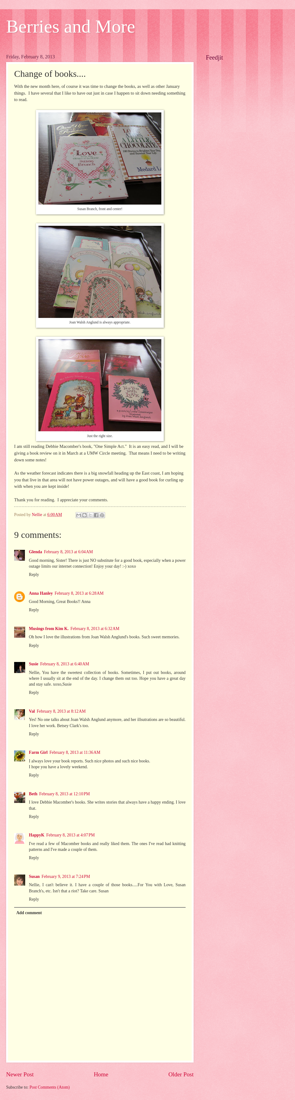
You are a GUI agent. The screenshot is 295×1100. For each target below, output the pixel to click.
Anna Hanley (41, 593)
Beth (33, 794)
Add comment (29, 912)
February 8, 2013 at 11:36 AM (74, 752)
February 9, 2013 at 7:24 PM (65, 876)
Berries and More (70, 26)
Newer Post (20, 1074)
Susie (33, 664)
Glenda (35, 552)
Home (101, 1074)
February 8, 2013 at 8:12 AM (61, 711)
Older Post (181, 1074)
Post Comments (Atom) (50, 1087)
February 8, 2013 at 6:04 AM (68, 552)
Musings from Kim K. (49, 628)
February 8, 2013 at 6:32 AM (94, 628)
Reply (34, 574)
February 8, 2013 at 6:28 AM (79, 593)
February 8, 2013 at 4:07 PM (70, 835)
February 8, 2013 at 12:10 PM (64, 794)
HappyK (37, 835)
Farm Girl (38, 752)
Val (32, 711)
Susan (34, 876)
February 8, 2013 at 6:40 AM (64, 664)
